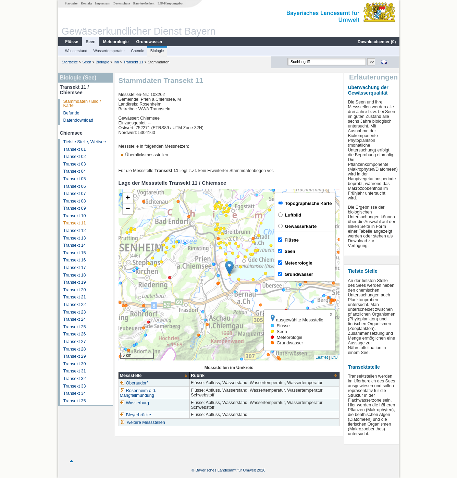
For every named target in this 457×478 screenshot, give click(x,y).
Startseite (70, 3)
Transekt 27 (74, 341)
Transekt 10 (74, 215)
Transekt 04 (74, 171)
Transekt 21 (74, 297)
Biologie (157, 51)
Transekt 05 (74, 178)
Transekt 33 (74, 386)
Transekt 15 (74, 252)
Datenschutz (121, 3)
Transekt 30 (74, 363)
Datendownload (78, 120)
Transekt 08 (74, 201)
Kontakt (86, 3)
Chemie (137, 51)
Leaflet (321, 357)
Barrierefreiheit (143, 3)
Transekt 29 (74, 356)
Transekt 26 (74, 334)
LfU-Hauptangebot (170, 3)
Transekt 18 (74, 275)
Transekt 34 (74, 393)
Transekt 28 (74, 349)
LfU (334, 357)
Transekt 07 (74, 193)
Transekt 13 (74, 238)
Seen (90, 41)
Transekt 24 (74, 319)
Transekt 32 (74, 378)
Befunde (71, 113)
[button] (229, 268)
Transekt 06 (74, 186)
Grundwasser (149, 41)
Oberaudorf (134, 383)
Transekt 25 (74, 326)
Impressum (102, 3)
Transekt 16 (74, 260)
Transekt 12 (74, 230)
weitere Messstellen (146, 422)
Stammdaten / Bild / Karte (82, 103)
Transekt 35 (74, 401)
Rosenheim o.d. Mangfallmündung (138, 393)
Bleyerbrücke (135, 415)
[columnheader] (153, 375)
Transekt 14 (74, 245)
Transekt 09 (74, 208)
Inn (116, 62)
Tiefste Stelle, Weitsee (84, 141)
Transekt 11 (133, 62)
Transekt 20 (74, 289)
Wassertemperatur (109, 51)
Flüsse (71, 41)
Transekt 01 (74, 149)
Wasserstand (76, 51)
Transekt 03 (74, 164)
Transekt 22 (74, 304)
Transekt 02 (74, 156)
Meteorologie (115, 41)
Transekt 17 (74, 267)
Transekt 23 (74, 312)
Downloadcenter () (376, 41)
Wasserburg (134, 403)
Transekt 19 (74, 282)
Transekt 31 (74, 371)
